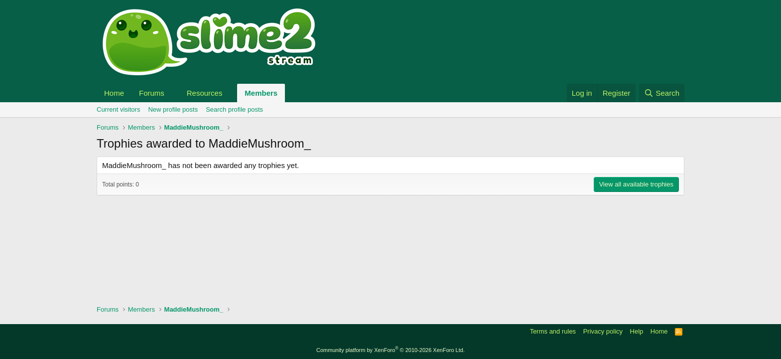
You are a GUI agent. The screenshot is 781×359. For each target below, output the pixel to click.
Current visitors (118, 109)
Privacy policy (603, 331)
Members (261, 93)
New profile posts (173, 109)
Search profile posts (234, 109)
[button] (172, 93)
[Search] (661, 93)
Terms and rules (553, 331)
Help (637, 331)
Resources (205, 93)
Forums (151, 93)
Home (114, 93)
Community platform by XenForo (390, 350)
